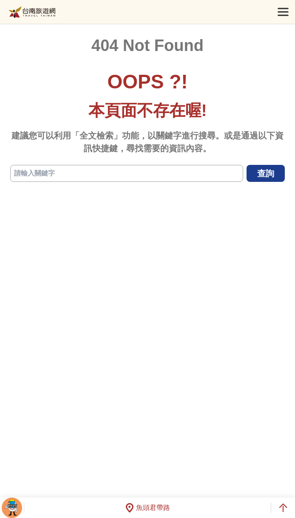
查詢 (265, 173)
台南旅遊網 (32, 12)
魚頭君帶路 (147, 507)
